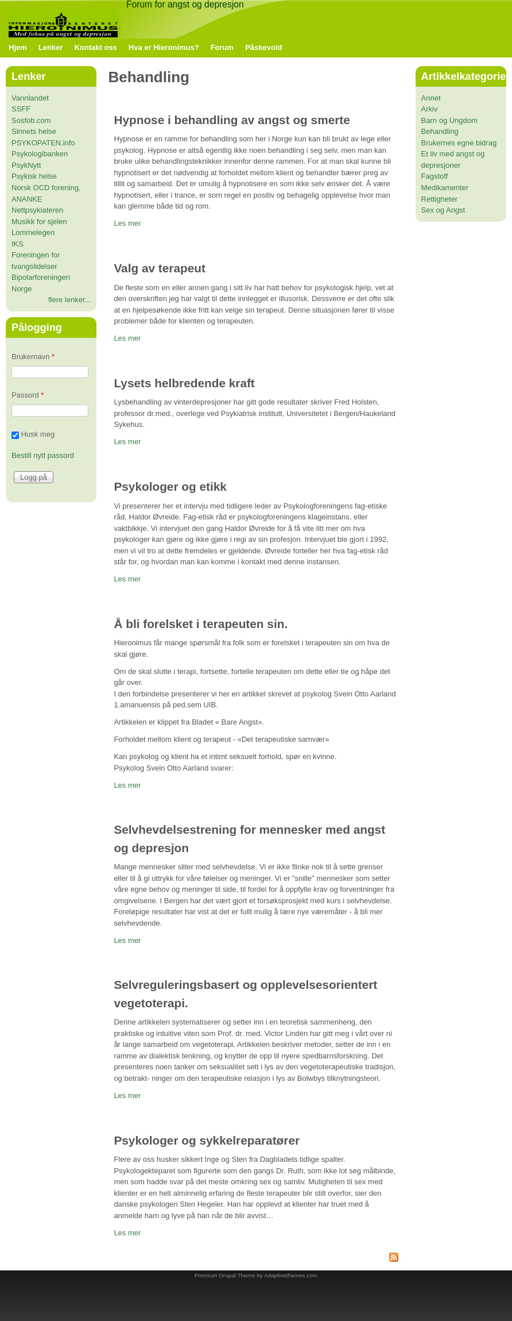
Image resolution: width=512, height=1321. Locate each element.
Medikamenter (444, 187)
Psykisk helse (34, 176)
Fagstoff (434, 176)
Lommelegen (33, 232)
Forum (222, 47)
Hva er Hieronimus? (164, 47)
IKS (17, 244)
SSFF (20, 109)
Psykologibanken (39, 153)
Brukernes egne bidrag (459, 142)
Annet (431, 98)
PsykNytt (26, 165)
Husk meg (38, 434)
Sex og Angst (443, 210)
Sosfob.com (31, 120)
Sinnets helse (33, 131)
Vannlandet (30, 98)
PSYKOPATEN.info (43, 142)
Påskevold (263, 47)
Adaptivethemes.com (290, 1275)
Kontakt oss (95, 47)
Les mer (127, 223)
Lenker (50, 47)
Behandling (440, 131)
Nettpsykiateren (37, 210)
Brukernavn (33, 356)
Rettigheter (439, 199)
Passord (27, 395)
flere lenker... (69, 299)
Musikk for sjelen (39, 221)
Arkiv (429, 109)
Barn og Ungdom (449, 120)
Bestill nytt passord (42, 455)
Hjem (18, 47)
